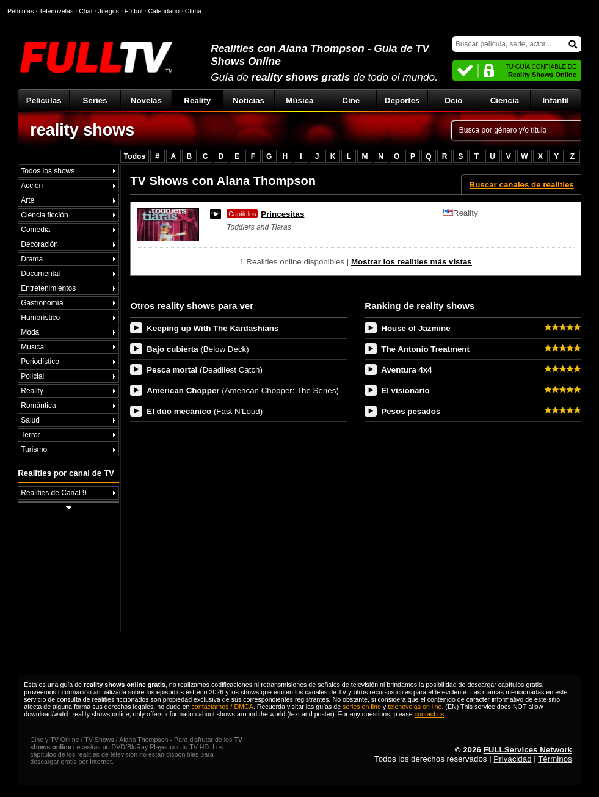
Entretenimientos (48, 288)
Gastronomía (42, 303)
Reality (197, 100)
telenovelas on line (414, 706)
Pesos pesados (410, 411)
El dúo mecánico (205, 411)
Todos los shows (47, 171)
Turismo (34, 449)
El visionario (405, 390)
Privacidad (512, 758)
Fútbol (134, 11)
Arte (27, 200)
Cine (351, 100)
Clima (193, 11)
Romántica (38, 405)
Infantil (555, 100)
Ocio (454, 100)
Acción (32, 185)
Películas (44, 100)
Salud (30, 420)
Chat (86, 11)
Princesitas (265, 214)
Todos (134, 156)
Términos (555, 758)
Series (94, 100)
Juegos (108, 11)
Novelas (146, 100)
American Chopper (243, 390)
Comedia (35, 229)
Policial (32, 376)
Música (299, 100)
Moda (30, 332)
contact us (430, 714)
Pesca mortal (205, 369)
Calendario (164, 11)
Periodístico (40, 361)
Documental (40, 273)
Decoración (39, 244)
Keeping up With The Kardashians (212, 328)
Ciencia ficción (44, 215)
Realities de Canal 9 (53, 493)
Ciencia (504, 100)
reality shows (82, 130)
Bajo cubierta (198, 349)
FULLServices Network (528, 749)
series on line (362, 706)
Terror (30, 435)
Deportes (402, 100)
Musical (33, 347)
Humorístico (40, 317)
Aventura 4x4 (406, 369)
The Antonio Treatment (425, 349)
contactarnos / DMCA (222, 706)
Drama (32, 259)
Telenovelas (56, 11)
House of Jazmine (415, 328)
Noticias (248, 100)
